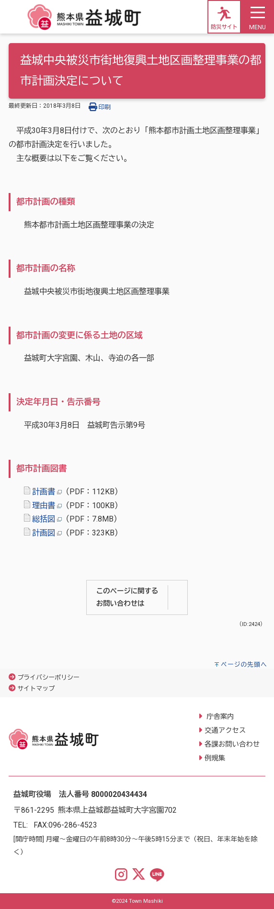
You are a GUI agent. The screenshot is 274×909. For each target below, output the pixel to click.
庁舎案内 (219, 717)
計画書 (43, 491)
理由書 (43, 505)
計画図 (43, 532)
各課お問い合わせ (232, 744)
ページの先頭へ (244, 664)
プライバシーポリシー (48, 677)
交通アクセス (225, 731)
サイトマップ (36, 688)
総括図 (43, 518)
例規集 (215, 758)
